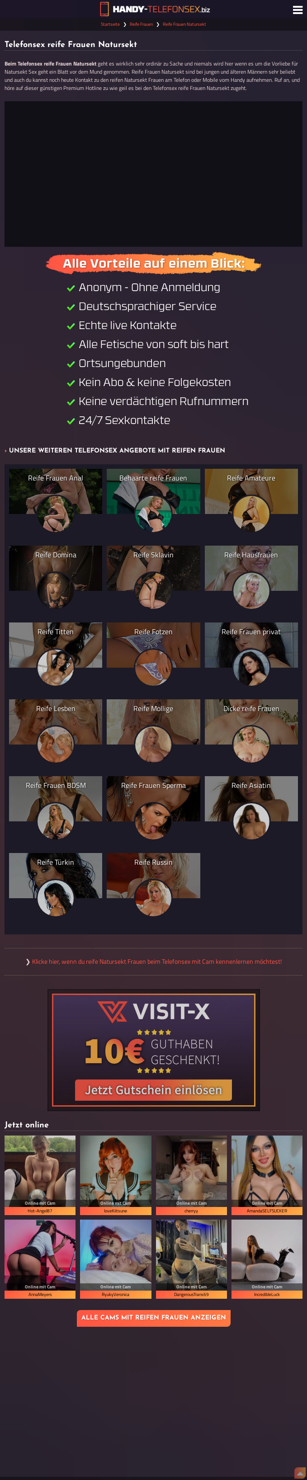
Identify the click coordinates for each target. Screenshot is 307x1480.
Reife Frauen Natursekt (184, 24)
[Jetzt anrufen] (153, 174)
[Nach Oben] (300, 1473)
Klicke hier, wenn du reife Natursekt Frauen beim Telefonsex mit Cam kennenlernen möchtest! (157, 961)
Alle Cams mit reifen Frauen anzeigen (153, 1318)
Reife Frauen (141, 24)
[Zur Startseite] (153, 9)
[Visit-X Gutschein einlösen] (153, 1050)
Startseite (110, 24)
